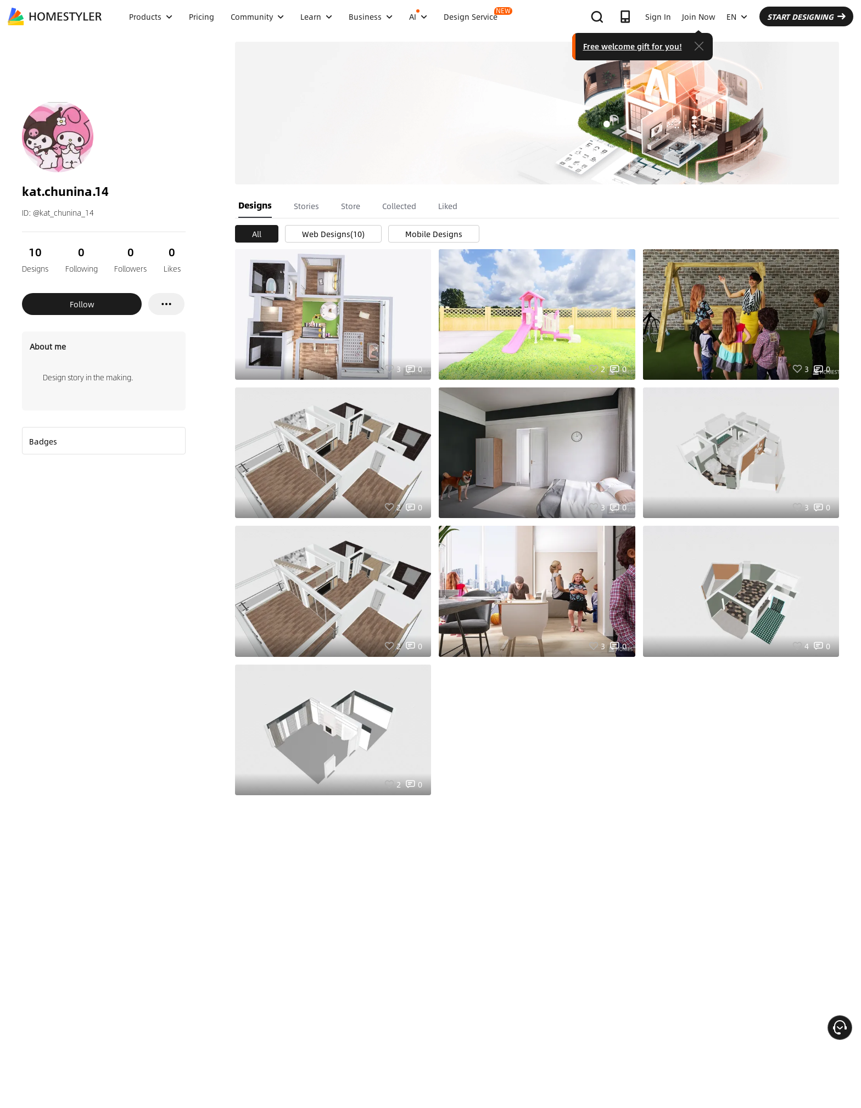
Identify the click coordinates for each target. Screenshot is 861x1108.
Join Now (698, 16)
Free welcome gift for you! (632, 46)
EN (736, 16)
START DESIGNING (806, 16)
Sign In (658, 16)
